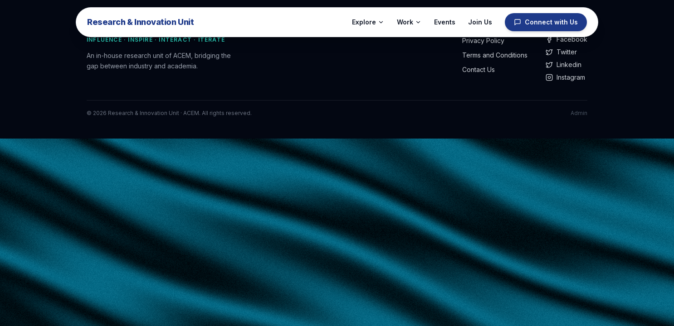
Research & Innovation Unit (140, 22)
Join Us (480, 22)
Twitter (561, 52)
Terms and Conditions (494, 55)
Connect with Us (546, 22)
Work (409, 22)
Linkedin (563, 64)
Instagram (565, 77)
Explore (368, 22)
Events (444, 22)
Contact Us (478, 69)
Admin (579, 113)
